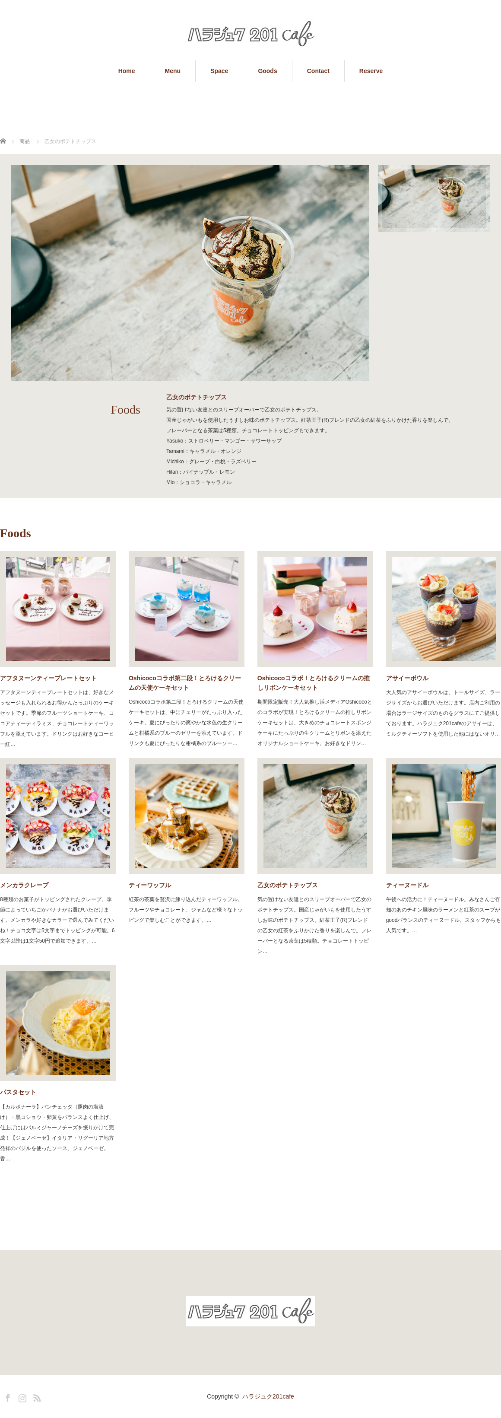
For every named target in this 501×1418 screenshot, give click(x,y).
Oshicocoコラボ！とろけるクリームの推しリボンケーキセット (313, 683)
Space (219, 70)
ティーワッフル (150, 885)
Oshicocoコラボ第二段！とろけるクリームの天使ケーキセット (185, 683)
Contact (318, 70)
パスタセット (18, 1092)
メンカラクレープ (24, 885)
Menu (173, 70)
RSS (35, 1396)
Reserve (371, 70)
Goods (267, 70)
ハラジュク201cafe (268, 1396)
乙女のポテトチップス (287, 885)
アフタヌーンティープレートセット (48, 678)
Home (126, 70)
